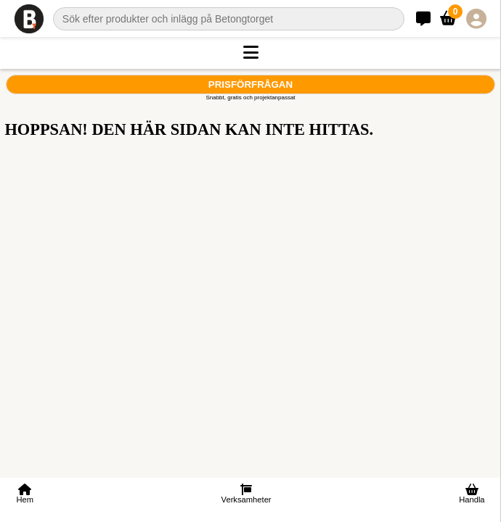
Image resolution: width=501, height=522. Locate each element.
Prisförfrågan (250, 84)
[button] (250, 53)
